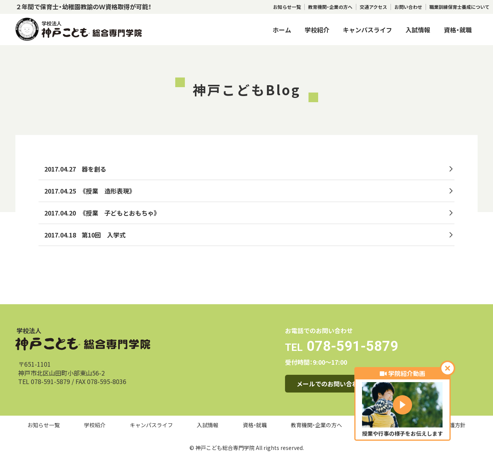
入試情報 (418, 30)
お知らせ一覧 (287, 7)
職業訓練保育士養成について (459, 7)
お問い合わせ (408, 7)
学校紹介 (317, 30)
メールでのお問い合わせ (330, 383)
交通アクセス (373, 7)
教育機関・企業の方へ (330, 7)
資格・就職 (458, 30)
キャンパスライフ (367, 30)
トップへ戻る (64, 273)
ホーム (282, 30)
